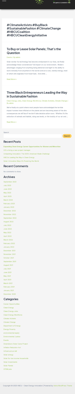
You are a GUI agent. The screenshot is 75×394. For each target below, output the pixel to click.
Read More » (11, 79)
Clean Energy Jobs (14, 101)
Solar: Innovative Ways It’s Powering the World (21, 161)
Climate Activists (48, 101)
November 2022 (10, 214)
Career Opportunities (12, 304)
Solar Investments (10, 362)
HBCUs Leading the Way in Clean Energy (19, 157)
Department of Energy (12, 326)
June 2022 (8, 229)
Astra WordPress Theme (63, 386)
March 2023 (8, 200)
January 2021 (9, 290)
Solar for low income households (16, 358)
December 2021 (9, 251)
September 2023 (10, 182)
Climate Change (61, 101)
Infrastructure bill (10, 351)
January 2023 (9, 207)
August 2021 (8, 265)
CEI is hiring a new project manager (17, 150)
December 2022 (10, 211)
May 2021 (7, 276)
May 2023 (7, 193)
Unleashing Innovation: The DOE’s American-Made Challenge (27, 154)
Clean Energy (9, 308)
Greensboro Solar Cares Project (16, 344)
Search (6, 132)
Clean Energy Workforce (31, 101)
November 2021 (10, 254)
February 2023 (9, 204)
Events (9, 57)
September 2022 (10, 218)
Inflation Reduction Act (12, 347)
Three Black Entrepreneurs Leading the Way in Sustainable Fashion (37, 94)
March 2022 (8, 240)
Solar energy (8, 355)
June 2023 (8, 189)
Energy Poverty (9, 329)
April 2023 (7, 196)
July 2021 (7, 269)
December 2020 (10, 294)
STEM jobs (8, 369)
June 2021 (7, 272)
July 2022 (7, 225)
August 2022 (8, 222)
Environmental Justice (12, 337)
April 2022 (8, 236)
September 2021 (10, 261)
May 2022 (7, 233)
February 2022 (9, 243)
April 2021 (7, 280)
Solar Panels (8, 366)
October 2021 (9, 258)
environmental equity (11, 333)
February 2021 (9, 287)
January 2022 (9, 247)
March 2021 (8, 283)
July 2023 (7, 185)
